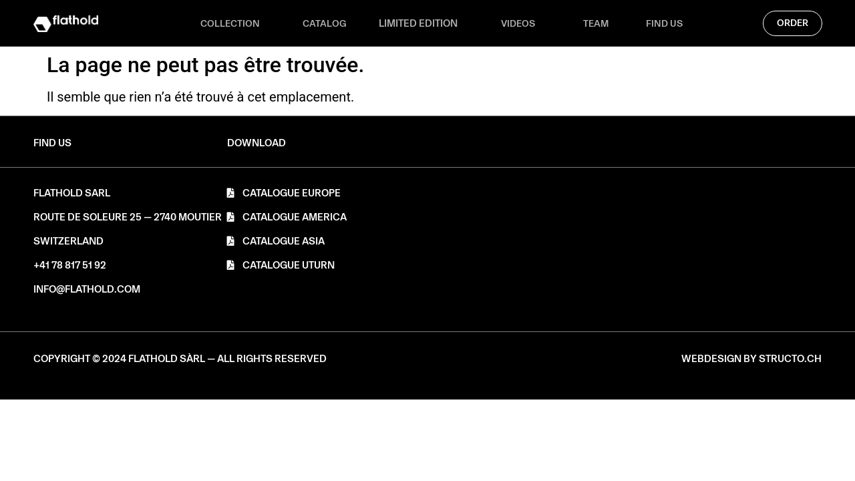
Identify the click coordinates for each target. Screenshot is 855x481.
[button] (256, 143)
